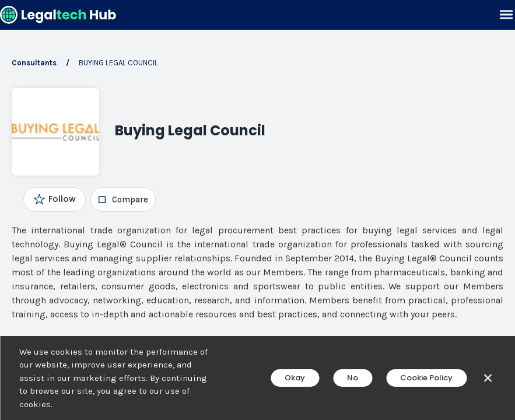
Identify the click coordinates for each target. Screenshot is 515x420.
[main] (257, 210)
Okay (295, 377)
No (352, 377)
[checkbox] (122, 199)
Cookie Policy (426, 377)
